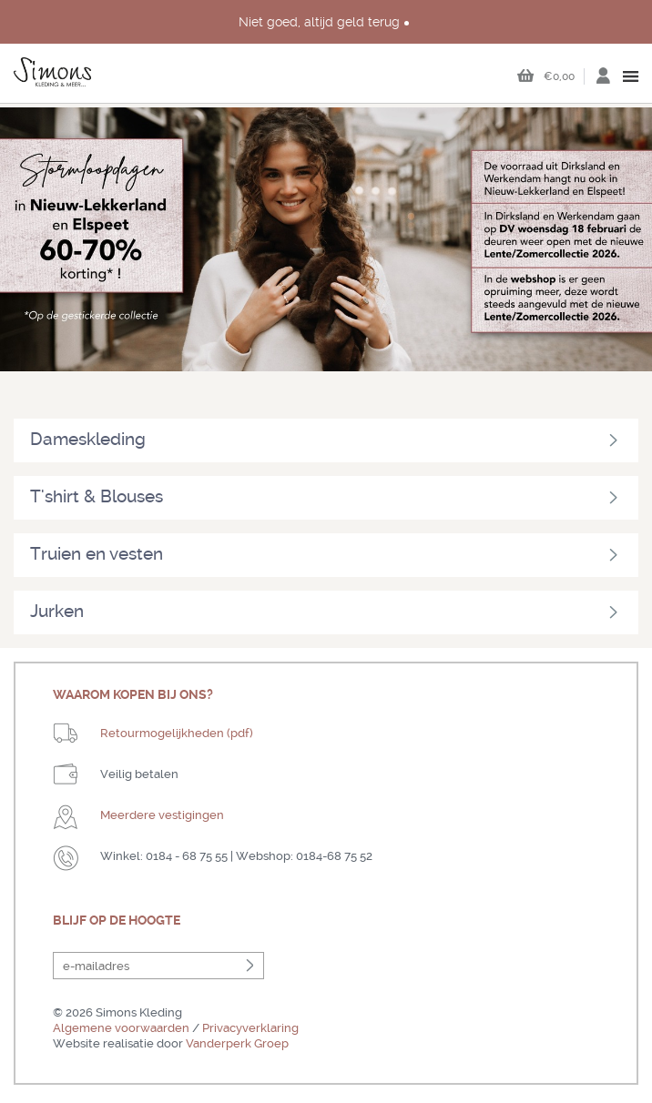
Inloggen (603, 81)
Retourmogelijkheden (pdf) (176, 733)
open (631, 76)
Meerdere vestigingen (162, 815)
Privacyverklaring (250, 1028)
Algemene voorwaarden (121, 1028)
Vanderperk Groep (237, 1043)
